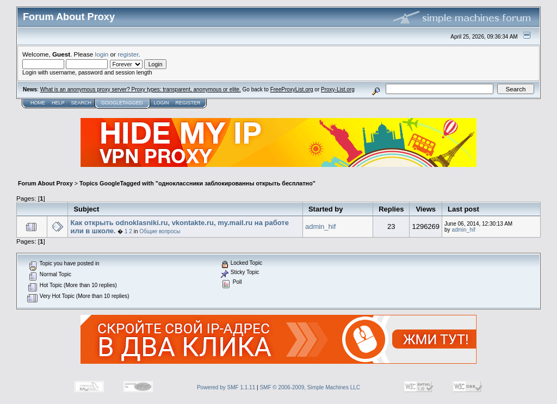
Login (161, 102)
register (127, 54)
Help (58, 102)
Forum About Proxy (45, 183)
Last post (463, 209)
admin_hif (320, 226)
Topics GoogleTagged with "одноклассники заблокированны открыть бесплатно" (197, 183)
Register (187, 102)
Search (81, 102)
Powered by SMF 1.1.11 (226, 387)
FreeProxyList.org (291, 89)
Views (426, 209)
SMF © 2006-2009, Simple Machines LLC (309, 387)
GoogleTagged (122, 102)
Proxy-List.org (338, 89)
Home (37, 102)
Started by (325, 209)
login (102, 54)
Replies (391, 209)
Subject (86, 209)
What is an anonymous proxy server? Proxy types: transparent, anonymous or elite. (140, 89)
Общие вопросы (159, 231)
